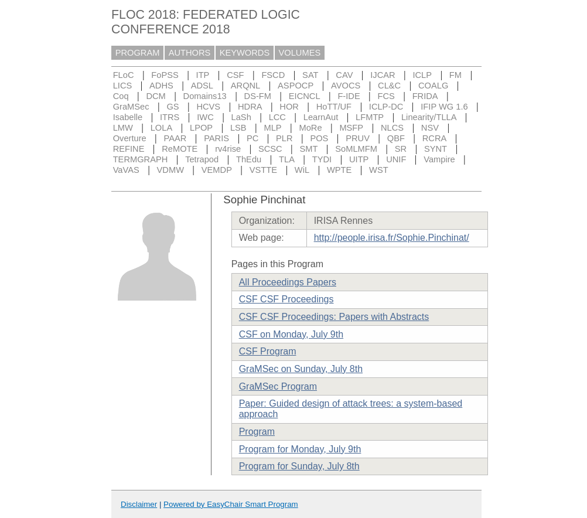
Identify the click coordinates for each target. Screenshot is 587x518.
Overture (129, 138)
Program (257, 432)
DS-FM (257, 96)
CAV (344, 75)
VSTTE (263, 170)
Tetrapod (202, 159)
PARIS (216, 138)
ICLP (422, 75)
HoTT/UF (333, 106)
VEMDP (217, 170)
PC (252, 138)
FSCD (273, 75)
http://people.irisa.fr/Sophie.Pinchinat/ (391, 238)
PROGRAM (137, 52)
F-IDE (348, 96)
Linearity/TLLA (429, 117)
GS (172, 106)
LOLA (161, 127)
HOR (289, 106)
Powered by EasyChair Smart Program (230, 504)
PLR (284, 138)
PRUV (358, 138)
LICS (122, 85)
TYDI (322, 159)
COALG (433, 85)
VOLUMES (300, 52)
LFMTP (370, 117)
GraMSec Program (278, 386)
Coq (121, 96)
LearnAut (320, 117)
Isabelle (128, 117)
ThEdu (248, 159)
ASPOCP (295, 85)
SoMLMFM (356, 149)
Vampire (439, 159)
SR (401, 149)
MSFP (351, 127)
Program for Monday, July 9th (300, 449)
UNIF (396, 159)
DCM (155, 96)
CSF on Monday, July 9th (291, 334)
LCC (277, 117)
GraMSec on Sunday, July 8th (301, 369)
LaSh (241, 117)
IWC (205, 117)
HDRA (250, 106)
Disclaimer (139, 504)
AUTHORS (190, 52)
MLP (272, 127)
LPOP (201, 127)
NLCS (392, 127)
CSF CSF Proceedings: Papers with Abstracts (334, 317)
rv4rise (228, 149)
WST (378, 170)
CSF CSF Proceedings (286, 299)
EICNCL (304, 96)
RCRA (434, 138)
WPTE (339, 170)
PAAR (175, 138)
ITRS (169, 117)
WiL (302, 170)
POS (319, 138)
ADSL (202, 85)
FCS (385, 96)
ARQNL (246, 85)
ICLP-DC (386, 106)
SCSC (270, 149)
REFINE (129, 149)
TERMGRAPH (140, 159)
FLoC (123, 75)
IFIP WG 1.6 (444, 106)
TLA (287, 159)
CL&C (389, 85)
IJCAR (382, 75)
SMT (309, 149)
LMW (123, 127)
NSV (430, 127)
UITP (358, 159)
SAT (310, 75)
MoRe (310, 127)
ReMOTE (179, 149)
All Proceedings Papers (287, 282)
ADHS (161, 85)
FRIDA (425, 96)
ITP (203, 75)
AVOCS (345, 85)
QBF (396, 138)
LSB (238, 127)
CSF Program (267, 351)
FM (455, 75)
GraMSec (131, 106)
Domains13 (205, 96)
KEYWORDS (245, 52)
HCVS (208, 106)
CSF (235, 75)
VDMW (170, 170)
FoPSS (164, 75)
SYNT (435, 149)
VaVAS (126, 170)
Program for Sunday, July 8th (299, 466)
